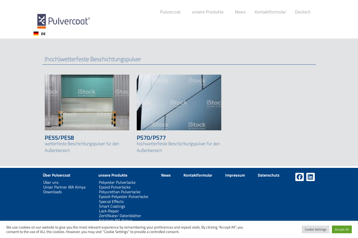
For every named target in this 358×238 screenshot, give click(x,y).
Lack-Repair (109, 211)
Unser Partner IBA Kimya (64, 187)
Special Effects (111, 201)
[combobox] (39, 34)
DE (39, 33)
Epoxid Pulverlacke (115, 187)
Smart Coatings (112, 206)
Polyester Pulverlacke (117, 182)
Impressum (235, 175)
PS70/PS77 (151, 137)
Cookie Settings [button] (315, 229)
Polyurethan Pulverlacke (119, 192)
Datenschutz (268, 175)
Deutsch (304, 11)
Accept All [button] (342, 229)
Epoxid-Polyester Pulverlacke (123, 196)
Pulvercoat (171, 11)
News (240, 11)
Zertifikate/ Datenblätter (120, 216)
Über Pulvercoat (56, 175)
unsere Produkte (209, 11)
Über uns (50, 182)
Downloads (52, 192)
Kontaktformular (270, 11)
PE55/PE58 (59, 137)
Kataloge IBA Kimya (115, 220)
